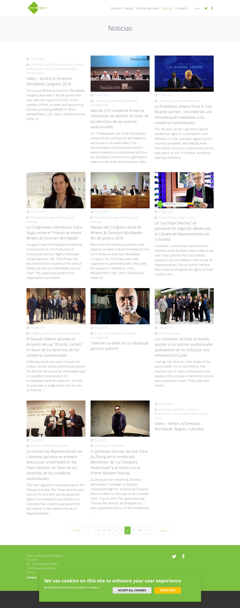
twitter (206, 8)
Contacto (181, 8)
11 (149, 530)
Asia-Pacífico (50, 64)
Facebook (212, 8)
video (49, 69)
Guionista (131, 101)
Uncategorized (99, 105)
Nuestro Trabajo (122, 8)
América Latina (35, 69)
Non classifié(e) (116, 101)
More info (167, 590)
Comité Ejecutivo (147, 8)
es (196, 8)
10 (141, 530)
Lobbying (36, 64)
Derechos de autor (170, 101)
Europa (99, 333)
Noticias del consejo (71, 64)
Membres (71, 69)
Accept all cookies (132, 590)
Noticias (167, 8)
